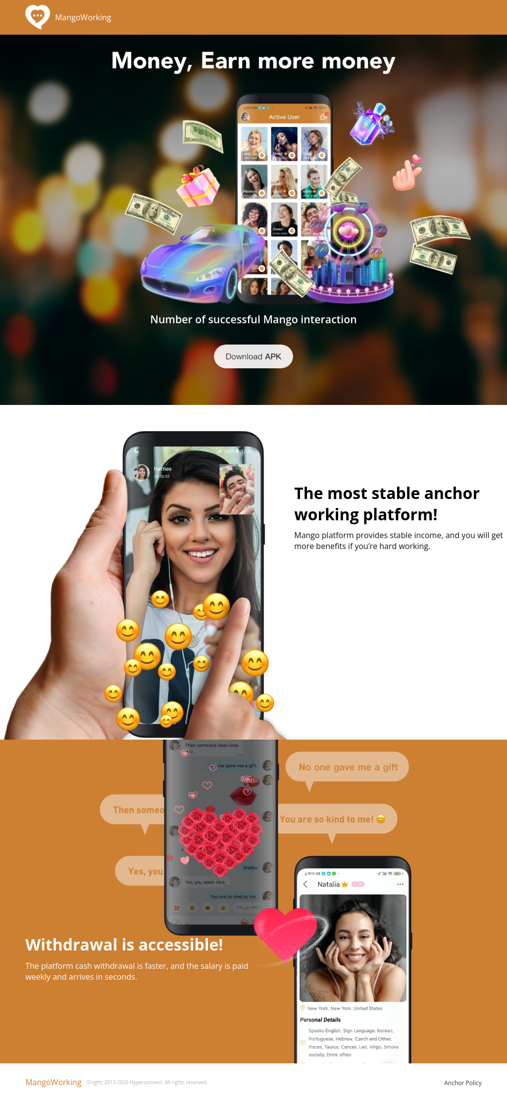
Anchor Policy (463, 1083)
